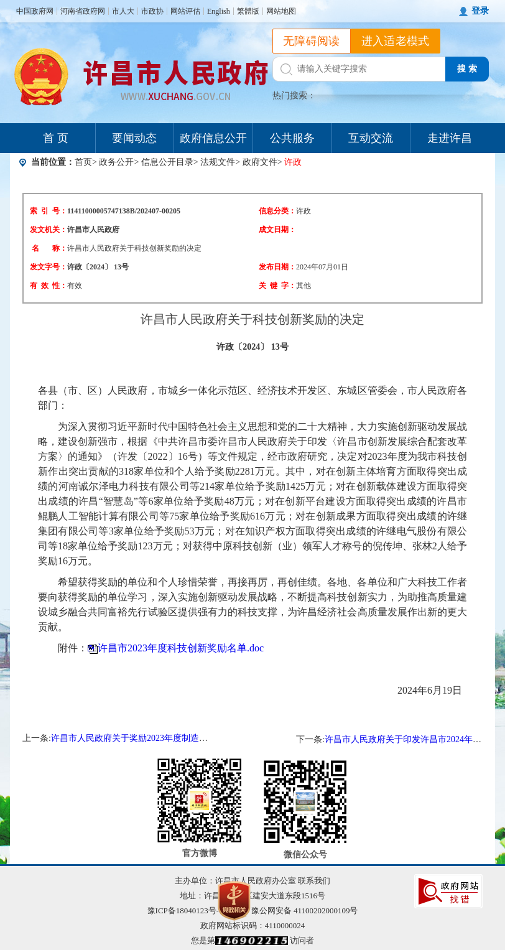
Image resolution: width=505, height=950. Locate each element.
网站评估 (185, 11)
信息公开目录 (167, 162)
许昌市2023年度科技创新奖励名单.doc (181, 648)
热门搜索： (294, 95)
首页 (83, 162)
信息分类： (277, 211)
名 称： (49, 248)
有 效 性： (48, 285)
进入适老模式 (395, 41)
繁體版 (248, 11)
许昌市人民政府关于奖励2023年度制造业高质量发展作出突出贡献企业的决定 (199, 738)
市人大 (123, 11)
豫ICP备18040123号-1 (185, 910)
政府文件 (260, 162)
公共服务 (292, 138)
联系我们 (314, 880)
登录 (480, 11)
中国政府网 (34, 11)
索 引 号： (48, 211)
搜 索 (467, 68)
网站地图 (281, 11)
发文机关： (48, 229)
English (218, 11)
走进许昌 (449, 138)
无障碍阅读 (311, 41)
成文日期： (277, 229)
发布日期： (277, 267)
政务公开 (116, 162)
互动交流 (370, 138)
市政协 (152, 11)
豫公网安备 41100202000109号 (297, 910)
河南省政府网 (82, 11)
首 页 (55, 138)
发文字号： (48, 267)
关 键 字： (277, 285)
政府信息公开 (213, 138)
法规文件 (217, 162)
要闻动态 (134, 138)
